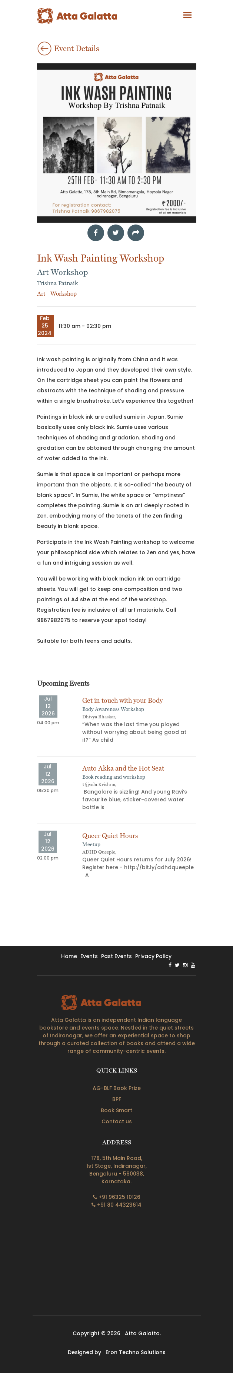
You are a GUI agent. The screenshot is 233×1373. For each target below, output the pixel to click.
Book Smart (116, 1110)
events (89, 956)
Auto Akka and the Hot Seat (123, 768)
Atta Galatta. (143, 1333)
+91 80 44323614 (116, 1205)
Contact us (116, 1121)
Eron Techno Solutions (136, 1352)
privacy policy (153, 956)
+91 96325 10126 (116, 1197)
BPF (116, 1099)
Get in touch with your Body (122, 700)
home (69, 956)
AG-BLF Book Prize (117, 1088)
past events (116, 956)
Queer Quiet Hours (110, 836)
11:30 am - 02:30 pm (85, 326)
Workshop (63, 293)
